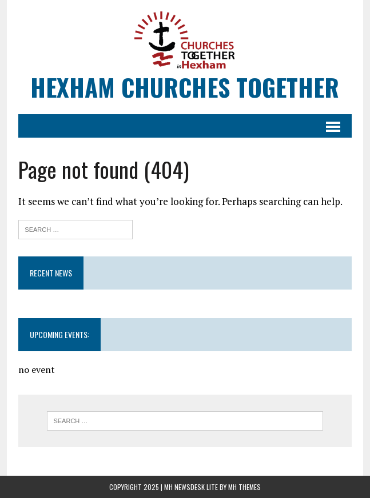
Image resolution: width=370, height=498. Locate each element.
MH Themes (244, 487)
